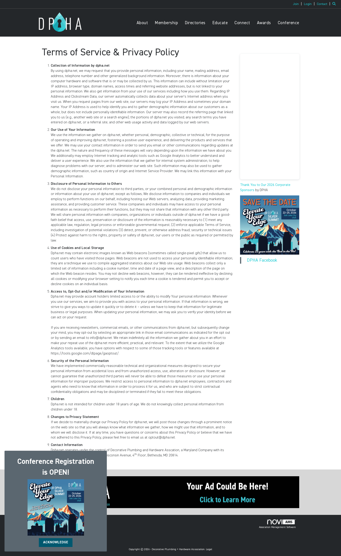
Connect (242, 23)
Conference (288, 23)
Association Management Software (277, 523)
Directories (195, 23)
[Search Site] (335, 4)
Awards (264, 23)
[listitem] (298, 4)
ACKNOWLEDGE (55, 542)
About (142, 23)
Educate (220, 23)
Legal (209, 549)
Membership (166, 23)
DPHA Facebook (262, 260)
